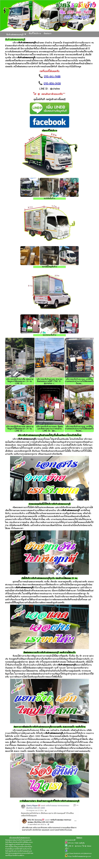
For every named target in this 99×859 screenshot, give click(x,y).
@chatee (78, 846)
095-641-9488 (52, 76)
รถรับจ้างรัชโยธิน (23, 842)
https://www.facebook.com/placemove (78, 853)
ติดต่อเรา (47, 34)
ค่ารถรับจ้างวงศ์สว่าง (17, 855)
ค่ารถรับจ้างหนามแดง (22, 840)
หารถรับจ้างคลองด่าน (23, 851)
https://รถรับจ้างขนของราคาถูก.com (79, 856)
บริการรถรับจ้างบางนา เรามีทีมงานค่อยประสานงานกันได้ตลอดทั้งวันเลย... (79, 381)
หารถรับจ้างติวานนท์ (19, 849)
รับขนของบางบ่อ (10, 840)
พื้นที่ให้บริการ (35, 34)
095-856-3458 (52, 83)
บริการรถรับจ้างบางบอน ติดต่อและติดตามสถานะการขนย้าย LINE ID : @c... (49, 429)
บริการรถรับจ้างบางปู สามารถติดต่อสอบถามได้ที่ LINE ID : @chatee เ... (49, 381)
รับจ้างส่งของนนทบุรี (16, 34)
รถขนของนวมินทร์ (23, 847)
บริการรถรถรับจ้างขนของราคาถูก (19, 838)
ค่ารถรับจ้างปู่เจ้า (19, 844)
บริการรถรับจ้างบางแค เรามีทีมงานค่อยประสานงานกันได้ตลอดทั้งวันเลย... (79, 429)
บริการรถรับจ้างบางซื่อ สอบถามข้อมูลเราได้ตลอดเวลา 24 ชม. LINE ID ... (19, 381)
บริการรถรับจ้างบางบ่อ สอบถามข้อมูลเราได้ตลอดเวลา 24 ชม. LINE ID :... (19, 429)
